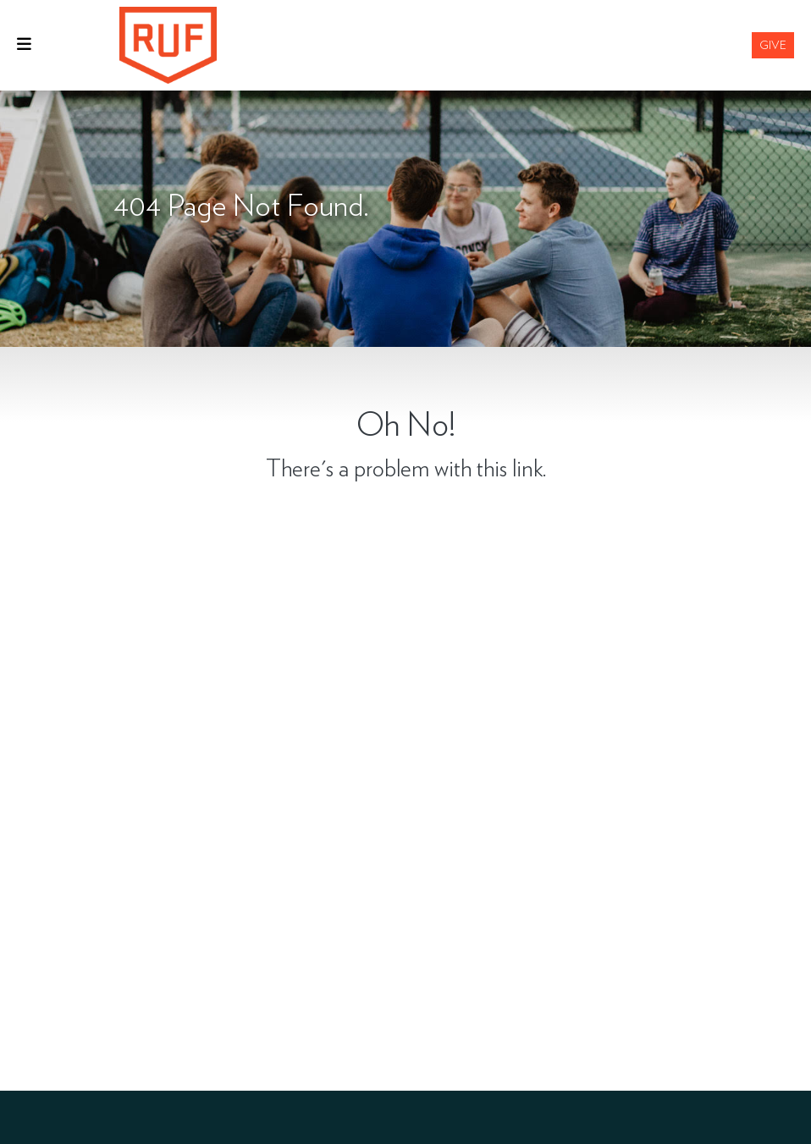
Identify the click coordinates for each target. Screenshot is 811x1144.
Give (772, 45)
